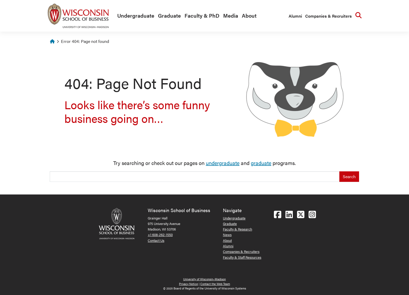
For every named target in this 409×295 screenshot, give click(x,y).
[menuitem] (134, 15)
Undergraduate (135, 15)
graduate (261, 163)
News (227, 234)
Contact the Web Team (215, 284)
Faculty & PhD (202, 15)
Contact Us (156, 240)
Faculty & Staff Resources (242, 257)
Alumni (295, 16)
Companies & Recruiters (328, 16)
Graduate (169, 15)
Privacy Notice (188, 284)
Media (230, 15)
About (249, 15)
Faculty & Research (237, 229)
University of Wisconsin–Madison (204, 279)
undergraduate (222, 163)
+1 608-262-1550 (160, 234)
